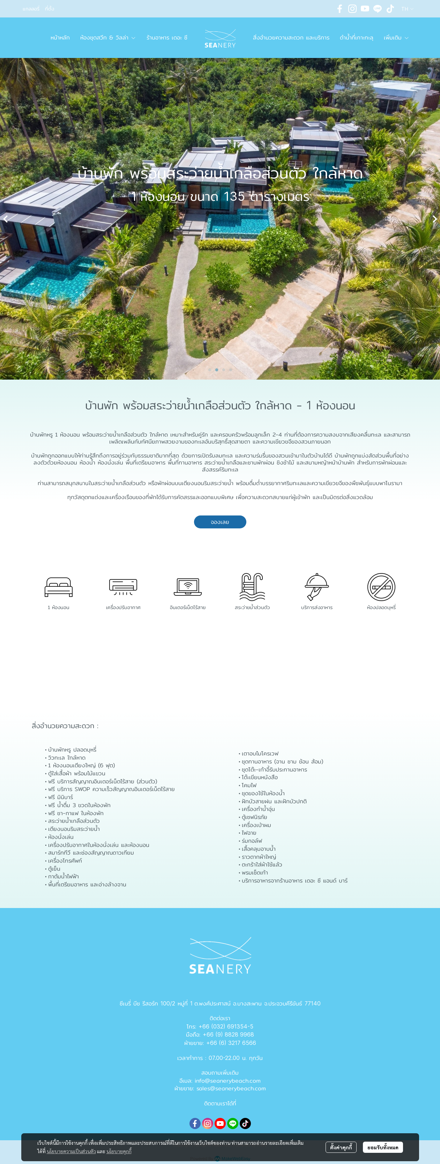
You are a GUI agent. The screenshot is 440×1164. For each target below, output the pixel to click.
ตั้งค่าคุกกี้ (341, 1147)
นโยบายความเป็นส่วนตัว (71, 1151)
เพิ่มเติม (396, 37)
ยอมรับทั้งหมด (382, 1147)
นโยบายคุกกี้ (119, 1151)
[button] (407, 9)
